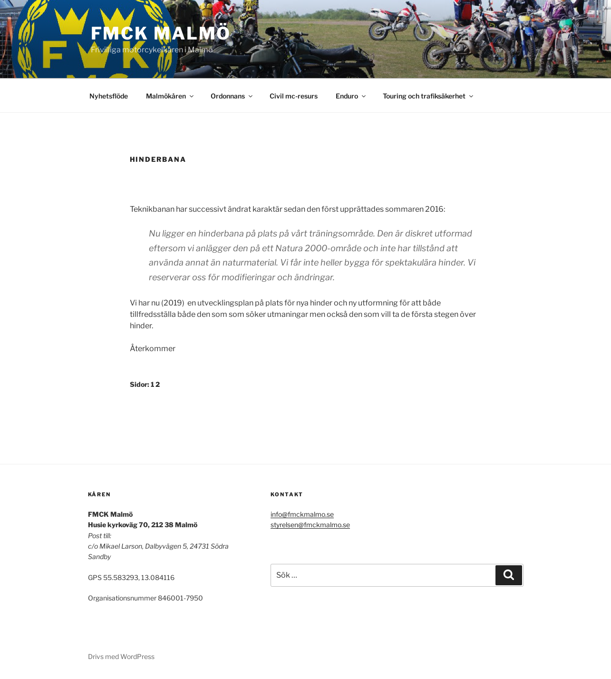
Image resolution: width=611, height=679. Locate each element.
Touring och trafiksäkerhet (429, 96)
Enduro (351, 96)
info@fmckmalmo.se (302, 514)
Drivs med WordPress (121, 656)
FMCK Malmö (161, 33)
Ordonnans (232, 96)
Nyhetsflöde (108, 96)
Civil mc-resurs (294, 96)
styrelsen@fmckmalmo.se (310, 525)
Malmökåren (170, 96)
